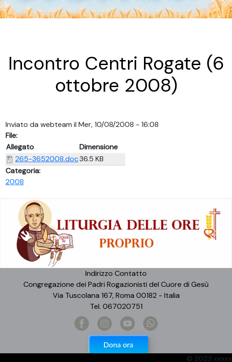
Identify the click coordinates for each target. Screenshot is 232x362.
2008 (15, 181)
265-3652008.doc (46, 159)
